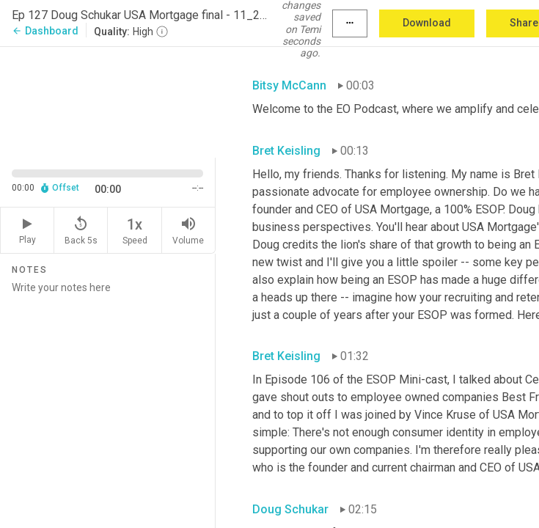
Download (427, 23)
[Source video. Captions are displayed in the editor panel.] (108, 101)
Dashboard (45, 31)
